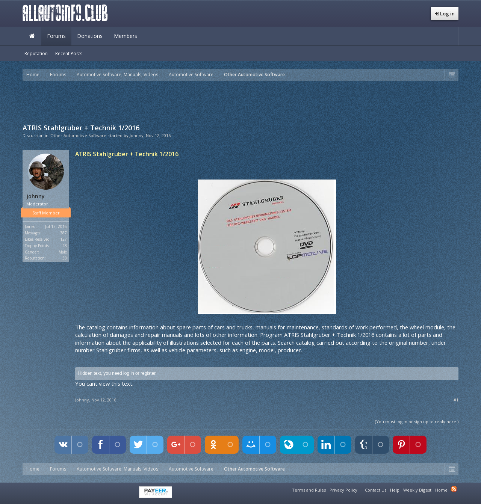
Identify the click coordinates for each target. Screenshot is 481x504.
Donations (90, 35)
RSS (454, 489)
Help (394, 490)
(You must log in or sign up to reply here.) (416, 421)
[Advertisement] (240, 101)
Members (125, 35)
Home (32, 36)
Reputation (36, 53)
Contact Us (375, 490)
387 (63, 232)
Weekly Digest (417, 490)
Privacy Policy (343, 490)
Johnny (137, 135)
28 (64, 245)
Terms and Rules (309, 490)
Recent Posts (68, 53)
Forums (56, 35)
